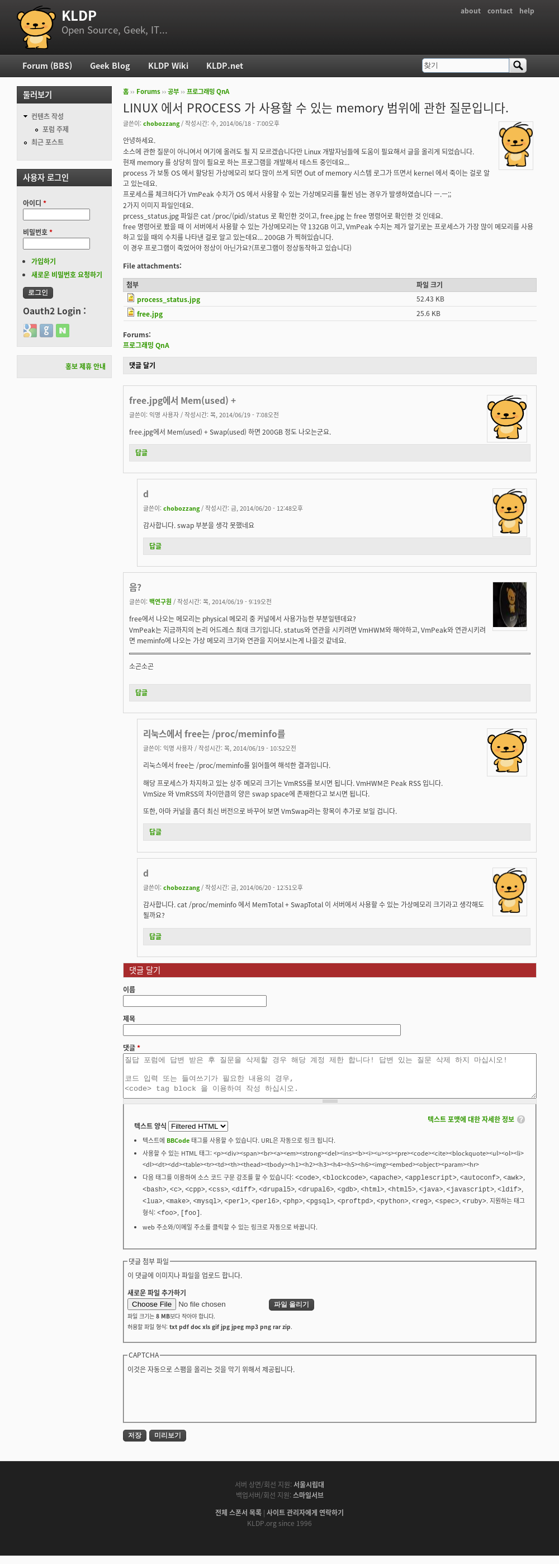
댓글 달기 (142, 365)
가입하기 (43, 261)
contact (500, 11)
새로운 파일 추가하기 (156, 1301)
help (526, 11)
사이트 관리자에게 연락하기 (305, 1521)
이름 (129, 989)
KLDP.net (224, 65)
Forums (148, 91)
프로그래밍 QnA (208, 91)
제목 (129, 1019)
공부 (173, 91)
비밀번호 (38, 232)
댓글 (131, 1048)
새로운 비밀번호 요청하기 (66, 275)
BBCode (178, 1148)
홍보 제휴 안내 (85, 366)
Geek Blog (110, 65)
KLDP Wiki (168, 65)
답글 (141, 452)
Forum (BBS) (47, 65)
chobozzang (161, 123)
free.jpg (150, 314)
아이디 (34, 203)
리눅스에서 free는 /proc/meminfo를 (214, 733)
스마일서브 (308, 1504)
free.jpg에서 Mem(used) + (182, 400)
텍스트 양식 (151, 1134)
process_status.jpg (168, 299)
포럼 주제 (55, 129)
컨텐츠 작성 (47, 116)
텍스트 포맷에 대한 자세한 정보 (471, 1128)
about (471, 11)
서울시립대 (308, 1493)
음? (135, 587)
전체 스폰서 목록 (238, 1521)
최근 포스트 (47, 142)
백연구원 (160, 601)
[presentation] (212, 1405)
